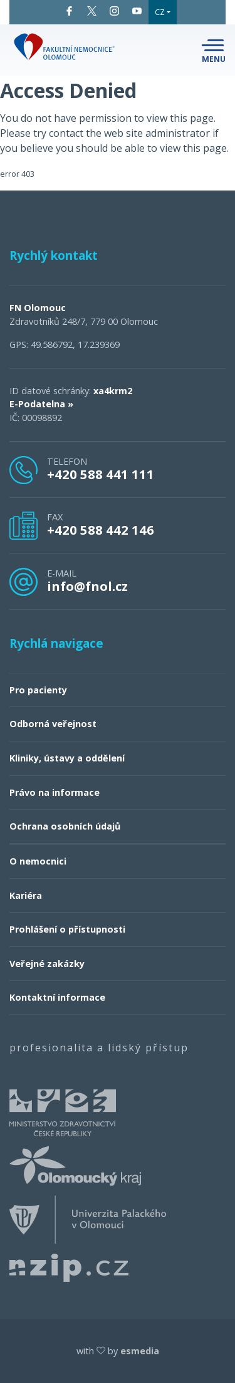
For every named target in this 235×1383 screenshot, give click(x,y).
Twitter (92, 11)
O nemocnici (37, 861)
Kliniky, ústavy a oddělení (67, 758)
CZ (160, 11)
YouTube (137, 11)
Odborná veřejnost (53, 724)
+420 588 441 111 (100, 474)
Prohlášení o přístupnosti (67, 929)
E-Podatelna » (41, 404)
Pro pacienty (38, 690)
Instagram (114, 11)
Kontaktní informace (57, 997)
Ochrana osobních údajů (64, 826)
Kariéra (25, 895)
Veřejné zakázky (47, 963)
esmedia (139, 1351)
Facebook (69, 11)
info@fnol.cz (87, 585)
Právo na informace (54, 792)
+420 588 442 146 (100, 529)
